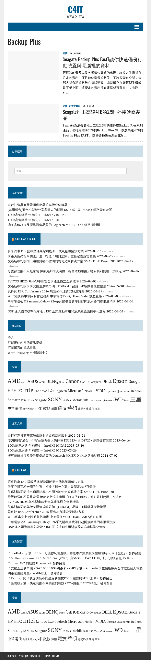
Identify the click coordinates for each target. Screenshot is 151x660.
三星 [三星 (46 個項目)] (135, 399)
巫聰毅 (15, 583)
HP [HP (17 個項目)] (10, 390)
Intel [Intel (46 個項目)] (29, 390)
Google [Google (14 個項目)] (134, 381)
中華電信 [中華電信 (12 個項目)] (14, 408)
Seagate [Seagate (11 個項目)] (41, 400)
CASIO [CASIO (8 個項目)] (84, 382)
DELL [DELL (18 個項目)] (107, 381)
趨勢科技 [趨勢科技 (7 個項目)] (83, 408)
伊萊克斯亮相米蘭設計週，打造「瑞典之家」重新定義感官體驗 (51, 256)
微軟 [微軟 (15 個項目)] (46, 408)
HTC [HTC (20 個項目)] (17, 390)
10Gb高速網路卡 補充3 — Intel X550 (33, 220)
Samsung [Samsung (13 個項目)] (14, 400)
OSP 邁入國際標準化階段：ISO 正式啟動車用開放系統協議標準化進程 (56, 311)
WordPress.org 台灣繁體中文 (27, 352)
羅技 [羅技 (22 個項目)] (61, 408)
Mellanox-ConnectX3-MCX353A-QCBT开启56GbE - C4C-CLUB (55, 558)
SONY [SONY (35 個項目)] (55, 399)
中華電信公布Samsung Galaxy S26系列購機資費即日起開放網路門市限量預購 (61, 301)
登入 (10, 337)
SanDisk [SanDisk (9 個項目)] (28, 400)
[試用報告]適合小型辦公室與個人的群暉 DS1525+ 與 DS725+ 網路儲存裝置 (59, 210)
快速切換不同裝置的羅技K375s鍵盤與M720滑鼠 (62, 578)
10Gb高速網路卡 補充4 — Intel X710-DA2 (36, 215)
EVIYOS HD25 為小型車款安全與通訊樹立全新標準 (43, 281)
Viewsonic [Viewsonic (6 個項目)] (107, 400)
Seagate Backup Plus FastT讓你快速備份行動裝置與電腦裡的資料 (102, 62)
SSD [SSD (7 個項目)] (85, 400)
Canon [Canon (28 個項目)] (72, 381)
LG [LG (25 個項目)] (50, 390)
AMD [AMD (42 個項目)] (13, 381)
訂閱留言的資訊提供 (21, 347)
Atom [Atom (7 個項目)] (42, 382)
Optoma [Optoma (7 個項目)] (111, 391)
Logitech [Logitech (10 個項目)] (60, 391)
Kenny (15, 578)
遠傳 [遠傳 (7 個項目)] (91, 408)
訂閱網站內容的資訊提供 (24, 342)
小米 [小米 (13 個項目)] (38, 408)
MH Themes (54, 656)
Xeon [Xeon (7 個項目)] (126, 400)
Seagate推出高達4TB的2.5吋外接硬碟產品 (101, 114)
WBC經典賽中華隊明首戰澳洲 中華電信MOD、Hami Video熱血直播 (54, 296)
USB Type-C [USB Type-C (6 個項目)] (95, 400)
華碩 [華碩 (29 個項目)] (72, 407)
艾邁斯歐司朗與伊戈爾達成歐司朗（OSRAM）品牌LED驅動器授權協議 (56, 286)
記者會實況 (74, 105)
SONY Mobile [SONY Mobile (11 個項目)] (72, 400)
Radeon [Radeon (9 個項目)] (136, 391)
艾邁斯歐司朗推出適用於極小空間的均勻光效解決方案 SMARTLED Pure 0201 (61, 261)
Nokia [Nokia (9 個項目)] (88, 391)
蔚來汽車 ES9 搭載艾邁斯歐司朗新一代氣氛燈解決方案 (45, 251)
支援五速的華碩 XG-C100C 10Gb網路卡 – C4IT (43, 568)
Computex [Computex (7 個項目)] (95, 382)
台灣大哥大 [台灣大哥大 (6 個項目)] (28, 408)
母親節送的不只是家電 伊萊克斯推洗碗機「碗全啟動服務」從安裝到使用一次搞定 (64, 271)
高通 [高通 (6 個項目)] (97, 408)
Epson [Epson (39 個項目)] (120, 381)
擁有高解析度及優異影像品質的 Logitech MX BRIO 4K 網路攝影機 (53, 225)
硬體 (65, 53)
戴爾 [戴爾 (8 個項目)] (54, 408)
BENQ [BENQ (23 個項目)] (52, 381)
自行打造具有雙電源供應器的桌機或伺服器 (37, 205)
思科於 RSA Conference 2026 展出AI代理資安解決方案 (45, 291)
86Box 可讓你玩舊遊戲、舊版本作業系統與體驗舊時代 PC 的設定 (80, 553)
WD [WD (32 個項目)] (118, 399)
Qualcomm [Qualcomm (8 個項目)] (123, 391)
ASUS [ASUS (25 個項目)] (32, 381)
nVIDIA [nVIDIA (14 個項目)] (99, 390)
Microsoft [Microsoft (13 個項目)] (76, 390)
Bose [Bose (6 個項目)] (61, 382)
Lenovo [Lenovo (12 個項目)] (41, 391)
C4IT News (20, 470)
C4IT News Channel (25, 239)
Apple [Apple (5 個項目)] (23, 382)
